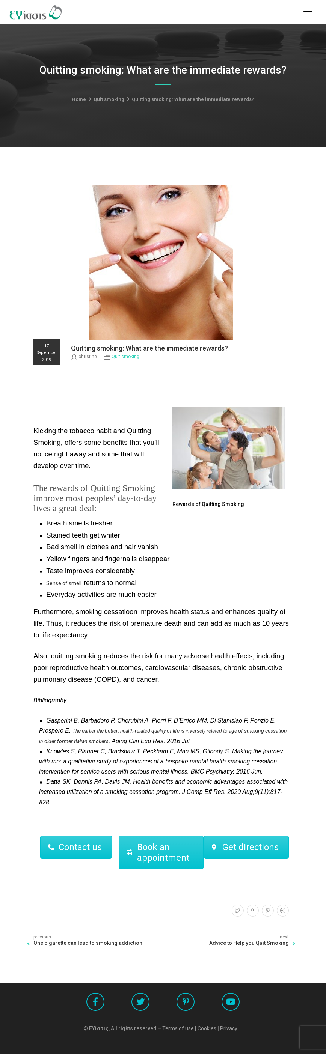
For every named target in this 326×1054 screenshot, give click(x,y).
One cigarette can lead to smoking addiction (87, 943)
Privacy (228, 1028)
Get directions (245, 847)
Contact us (75, 847)
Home (79, 99)
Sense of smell (64, 583)
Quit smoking (109, 99)
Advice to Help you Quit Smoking (249, 943)
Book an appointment (158, 852)
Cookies (207, 1028)
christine (87, 356)
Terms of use (178, 1028)
